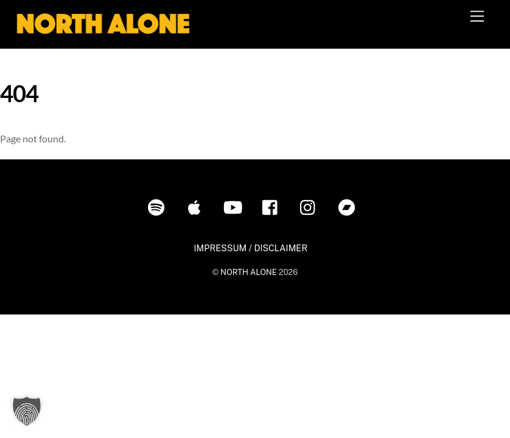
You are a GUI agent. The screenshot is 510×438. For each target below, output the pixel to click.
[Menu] (477, 17)
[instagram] (310, 206)
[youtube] (234, 206)
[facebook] (273, 206)
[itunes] (197, 206)
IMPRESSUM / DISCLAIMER (250, 248)
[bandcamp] (349, 206)
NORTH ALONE (248, 272)
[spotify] (158, 206)
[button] (27, 411)
